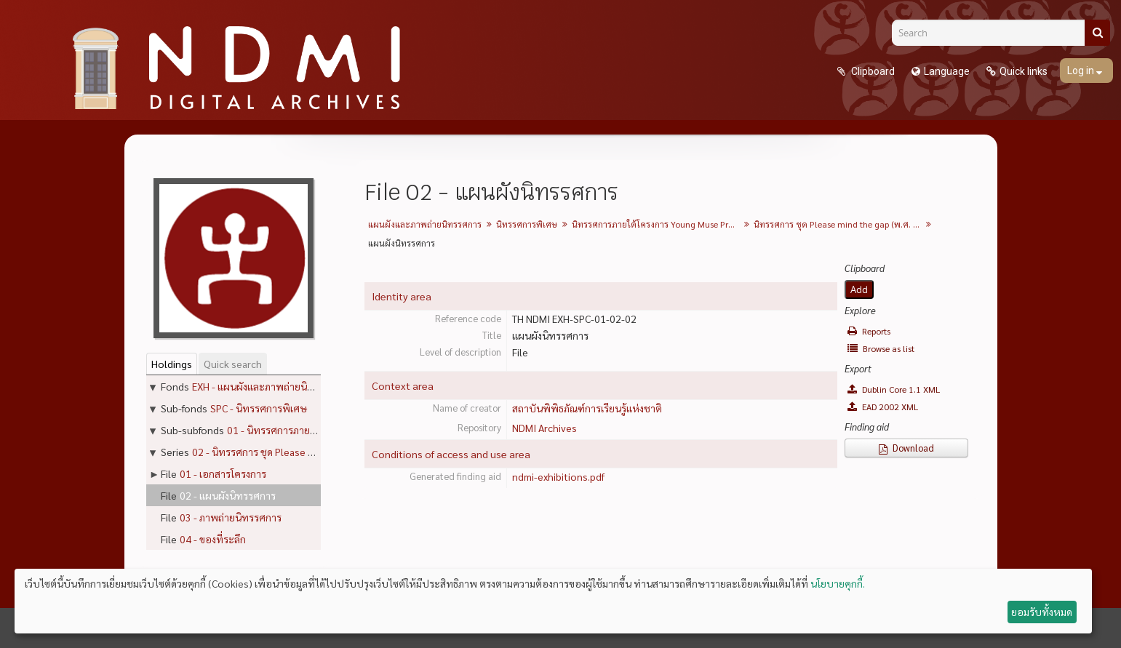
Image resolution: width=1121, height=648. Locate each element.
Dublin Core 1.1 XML (893, 389)
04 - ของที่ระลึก (213, 538)
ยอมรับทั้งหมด (1041, 611)
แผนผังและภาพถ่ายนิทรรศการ (425, 224)
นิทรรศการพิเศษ (526, 224)
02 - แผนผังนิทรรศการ (228, 495)
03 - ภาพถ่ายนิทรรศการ (231, 517)
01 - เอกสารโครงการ (223, 473)
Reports (868, 331)
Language (947, 71)
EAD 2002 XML (882, 406)
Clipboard (872, 71)
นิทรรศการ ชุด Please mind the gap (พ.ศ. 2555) (839, 224)
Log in (1081, 70)
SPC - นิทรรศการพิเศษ (258, 408)
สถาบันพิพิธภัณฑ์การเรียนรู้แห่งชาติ (587, 408)
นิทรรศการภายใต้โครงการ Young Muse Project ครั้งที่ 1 (657, 224)
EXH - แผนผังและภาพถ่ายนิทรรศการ (269, 386)
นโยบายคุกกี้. (837, 583)
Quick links (1024, 71)
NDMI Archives (544, 427)
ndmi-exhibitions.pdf (558, 476)
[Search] (994, 33)
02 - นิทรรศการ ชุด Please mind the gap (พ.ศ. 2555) (306, 451)
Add (859, 289)
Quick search (233, 363)
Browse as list (880, 348)
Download (906, 447)
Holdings (171, 363)
